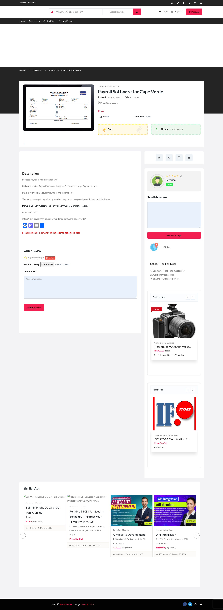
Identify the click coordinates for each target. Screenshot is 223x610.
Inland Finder (37, 232)
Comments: (30, 271)
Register (177, 11)
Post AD (194, 11)
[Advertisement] (111, 46)
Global (167, 247)
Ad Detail (37, 70)
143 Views (119, 565)
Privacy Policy (65, 21)
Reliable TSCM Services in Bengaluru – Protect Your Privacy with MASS (86, 550)
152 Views (76, 579)
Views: (129, 97)
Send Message (174, 235)
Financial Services (170, 435)
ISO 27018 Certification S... (171, 439)
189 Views (163, 565)
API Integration (166, 545)
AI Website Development (129, 545)
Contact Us (48, 21)
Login (163, 11)
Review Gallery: (32, 264)
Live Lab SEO (87, 604)
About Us (32, 2)
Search (23, 2)
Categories (34, 21)
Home (22, 21)
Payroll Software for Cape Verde (65, 70)
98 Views (32, 566)
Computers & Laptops (108, 86)
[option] (174, 332)
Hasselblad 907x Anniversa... (172, 346)
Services (158, 435)
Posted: (102, 97)
